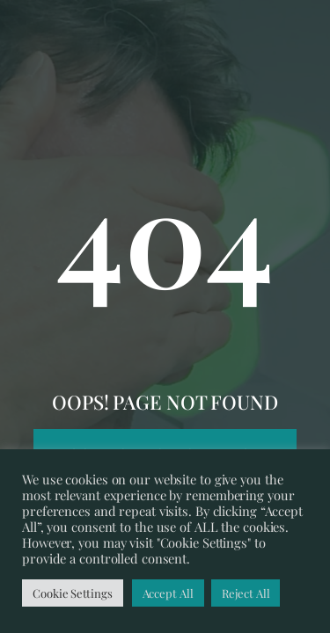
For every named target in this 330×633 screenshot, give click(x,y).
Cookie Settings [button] (73, 593)
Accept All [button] (168, 593)
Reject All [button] (245, 593)
